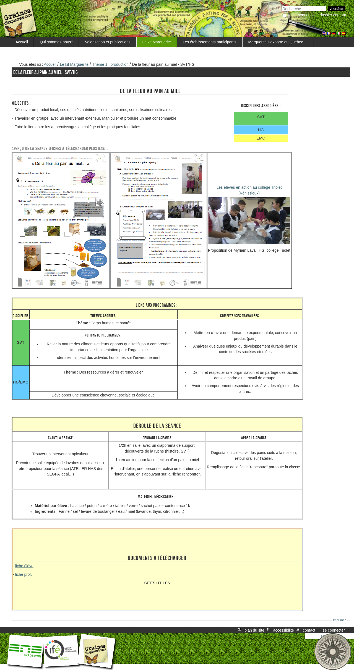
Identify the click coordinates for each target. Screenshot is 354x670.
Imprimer (339, 620)
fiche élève (24, 566)
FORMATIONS (28, 52)
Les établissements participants (209, 42)
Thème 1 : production (110, 64)
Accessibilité (283, 630)
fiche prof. (23, 574)
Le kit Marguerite (156, 42)
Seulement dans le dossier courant (316, 15)
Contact (309, 630)
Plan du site (254, 630)
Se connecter (334, 630)
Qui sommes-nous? (56, 42)
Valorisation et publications (107, 42)
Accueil (21, 42)
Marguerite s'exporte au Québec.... (278, 42)
